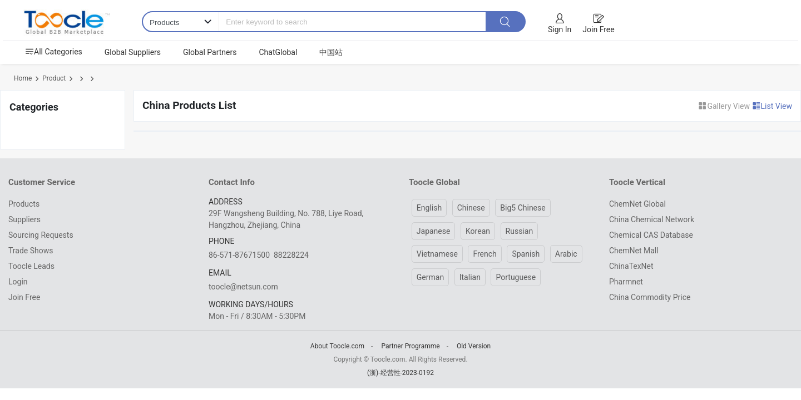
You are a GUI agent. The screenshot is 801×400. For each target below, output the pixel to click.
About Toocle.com (337, 346)
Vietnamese (437, 253)
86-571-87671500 (239, 255)
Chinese (471, 207)
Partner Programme (410, 346)
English (429, 207)
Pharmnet (626, 281)
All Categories (53, 51)
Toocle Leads (31, 266)
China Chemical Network (651, 219)
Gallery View (724, 106)
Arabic (566, 253)
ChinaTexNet (631, 266)
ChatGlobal (278, 52)
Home (23, 78)
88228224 (291, 255)
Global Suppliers (133, 52)
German (430, 277)
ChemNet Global (637, 203)
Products (23, 203)
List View (772, 106)
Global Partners (209, 52)
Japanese (434, 231)
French (484, 253)
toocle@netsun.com (243, 286)
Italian (470, 277)
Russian (519, 231)
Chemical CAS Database (651, 235)
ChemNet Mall (634, 250)
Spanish (526, 253)
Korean (478, 231)
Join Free (598, 29)
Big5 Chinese (522, 207)
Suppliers (24, 219)
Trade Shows (30, 250)
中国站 (331, 52)
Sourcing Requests (40, 235)
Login (18, 281)
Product (54, 78)
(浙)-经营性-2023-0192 (400, 373)
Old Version (474, 346)
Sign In (559, 29)
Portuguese (516, 277)
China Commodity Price (649, 297)
